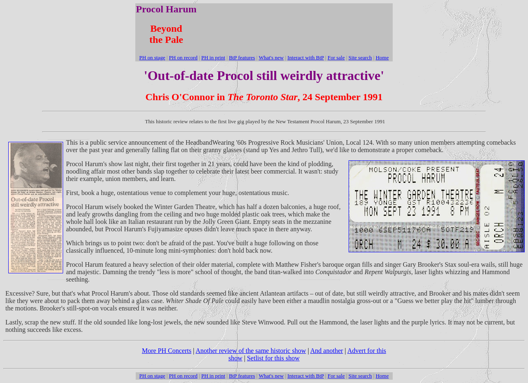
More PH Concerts (166, 350)
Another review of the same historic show (251, 350)
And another (326, 350)
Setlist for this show (273, 358)
